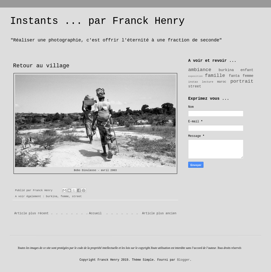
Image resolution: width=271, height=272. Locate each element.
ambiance (199, 70)
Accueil (95, 213)
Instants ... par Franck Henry (97, 21)
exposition (195, 76)
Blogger (183, 260)
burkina (51, 196)
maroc (221, 82)
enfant (246, 70)
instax (193, 81)
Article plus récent (31, 213)
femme (64, 196)
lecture (207, 81)
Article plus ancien (159, 213)
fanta (234, 76)
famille (215, 75)
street (77, 196)
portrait (241, 81)
